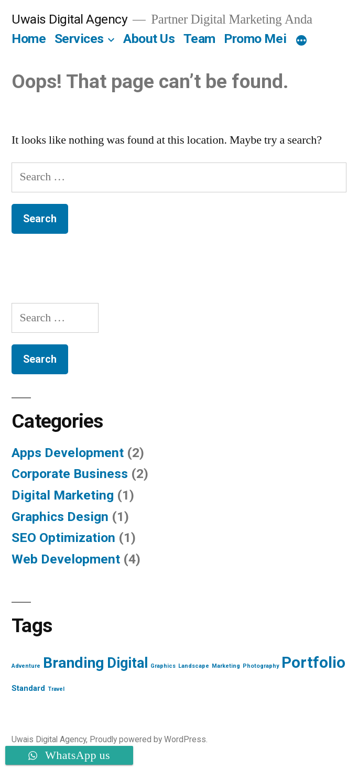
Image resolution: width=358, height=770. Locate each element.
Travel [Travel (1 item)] (56, 689)
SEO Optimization (63, 537)
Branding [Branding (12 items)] (73, 662)
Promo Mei (255, 38)
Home (29, 38)
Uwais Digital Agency (69, 19)
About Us (149, 38)
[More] (301, 41)
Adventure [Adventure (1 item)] (26, 666)
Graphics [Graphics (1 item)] (163, 666)
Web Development (66, 559)
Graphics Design (60, 516)
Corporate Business (70, 473)
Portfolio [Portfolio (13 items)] (313, 662)
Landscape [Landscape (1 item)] (193, 666)
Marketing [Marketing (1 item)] (226, 666)
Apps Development (68, 452)
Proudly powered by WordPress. (149, 739)
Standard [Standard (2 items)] (28, 688)
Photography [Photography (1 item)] (261, 666)
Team (199, 38)
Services (79, 38)
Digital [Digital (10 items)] (127, 663)
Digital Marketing (63, 495)
